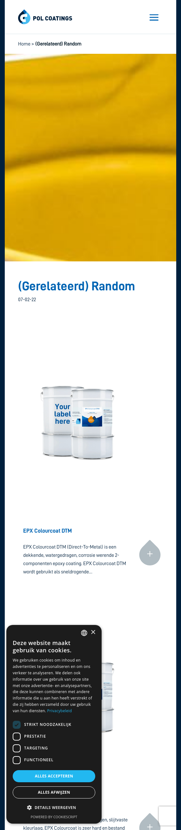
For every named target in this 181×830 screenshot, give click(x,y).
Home (24, 43)
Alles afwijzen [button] (54, 792)
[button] (54, 808)
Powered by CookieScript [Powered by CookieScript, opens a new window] (54, 816)
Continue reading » (150, 527)
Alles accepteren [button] (54, 776)
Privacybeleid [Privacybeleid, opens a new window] (59, 710)
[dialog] (54, 724)
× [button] (92, 632)
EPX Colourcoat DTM (47, 531)
